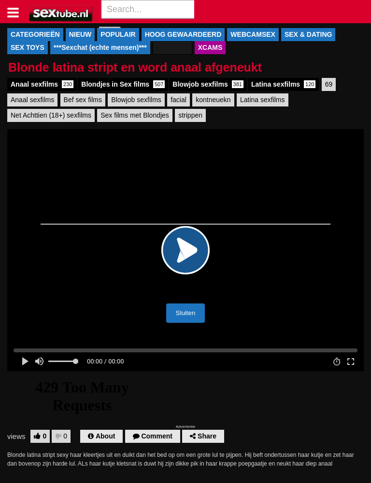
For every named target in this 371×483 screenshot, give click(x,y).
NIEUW (80, 34)
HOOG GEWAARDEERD (183, 34)
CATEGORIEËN (35, 34)
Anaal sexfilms (42, 84)
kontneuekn (213, 100)
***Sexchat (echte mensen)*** (100, 47)
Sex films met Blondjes (134, 115)
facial (178, 100)
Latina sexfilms (283, 84)
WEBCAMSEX (252, 34)
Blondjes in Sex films (123, 84)
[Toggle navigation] (16, 11)
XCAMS (210, 47)
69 (329, 84)
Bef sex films (83, 100)
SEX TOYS (27, 47)
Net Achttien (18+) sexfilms (51, 115)
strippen (190, 115)
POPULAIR (117, 34)
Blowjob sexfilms (207, 84)
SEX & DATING (308, 34)
